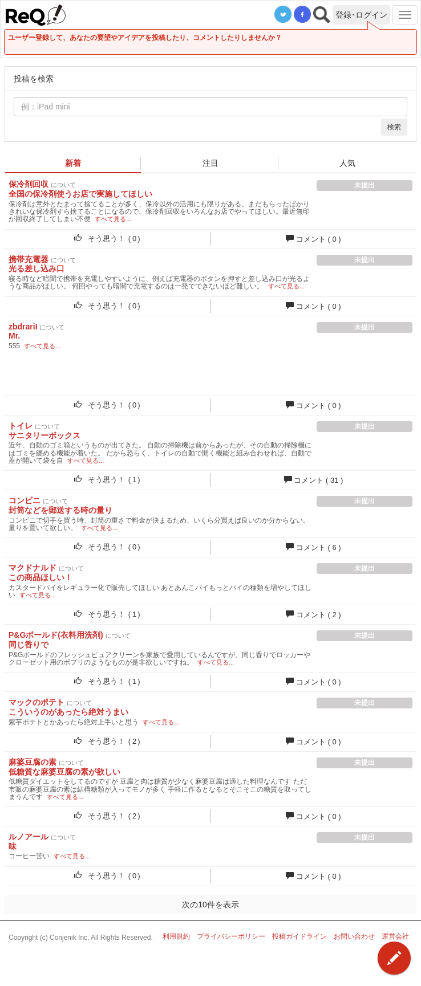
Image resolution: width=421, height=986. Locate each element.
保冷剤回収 (28, 184)
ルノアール (28, 836)
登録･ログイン (361, 14)
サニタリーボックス (44, 435)
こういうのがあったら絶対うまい (68, 711)
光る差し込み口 (36, 268)
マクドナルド (32, 567)
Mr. (14, 335)
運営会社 (395, 936)
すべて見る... (113, 218)
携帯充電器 (28, 259)
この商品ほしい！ (40, 577)
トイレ (21, 425)
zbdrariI (23, 326)
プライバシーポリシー (231, 936)
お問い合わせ (354, 936)
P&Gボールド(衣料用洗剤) (56, 634)
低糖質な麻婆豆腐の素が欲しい (64, 771)
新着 (73, 163)
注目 (210, 163)
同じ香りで (28, 644)
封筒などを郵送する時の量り (60, 510)
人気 (347, 163)
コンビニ (25, 500)
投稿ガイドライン (299, 936)
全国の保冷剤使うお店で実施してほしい (80, 193)
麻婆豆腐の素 (32, 762)
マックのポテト (36, 702)
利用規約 (176, 936)
